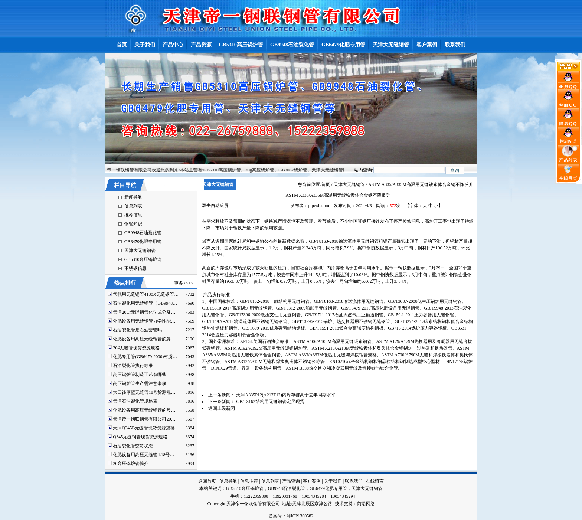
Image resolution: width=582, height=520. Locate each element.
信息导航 (228, 481)
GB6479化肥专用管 (143, 241)
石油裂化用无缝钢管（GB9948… (145, 303)
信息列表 (133, 206)
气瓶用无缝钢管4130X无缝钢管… (146, 294)
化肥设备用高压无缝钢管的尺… (144, 410)
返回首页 (207, 481)
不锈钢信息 (135, 268)
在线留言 (375, 481)
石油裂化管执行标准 (133, 365)
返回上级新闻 (221, 408)
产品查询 (291, 481)
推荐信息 (133, 215)
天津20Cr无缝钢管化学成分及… (144, 312)
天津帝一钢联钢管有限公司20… (144, 419)
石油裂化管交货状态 (133, 445)
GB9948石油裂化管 (143, 232)
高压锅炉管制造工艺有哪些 (139, 374)
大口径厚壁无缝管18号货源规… (144, 392)
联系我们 (354, 481)
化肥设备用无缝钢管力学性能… (144, 321)
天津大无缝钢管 (140, 250)
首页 (325, 184)
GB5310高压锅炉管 (143, 259)
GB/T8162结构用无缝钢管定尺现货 (270, 401)
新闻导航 (133, 197)
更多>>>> (183, 283)
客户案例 (312, 481)
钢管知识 (133, 223)
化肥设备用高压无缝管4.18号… (143, 454)
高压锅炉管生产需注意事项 (139, 383)
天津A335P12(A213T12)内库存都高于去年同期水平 (285, 395)
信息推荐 (249, 481)
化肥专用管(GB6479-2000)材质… (145, 356)
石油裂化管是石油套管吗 (137, 330)
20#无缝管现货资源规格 (136, 347)
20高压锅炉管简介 (130, 463)
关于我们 (333, 481)
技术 (339, 503)
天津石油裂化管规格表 (135, 401)
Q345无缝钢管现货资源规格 (140, 436)
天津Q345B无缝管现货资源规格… (146, 428)
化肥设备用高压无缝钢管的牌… (144, 338)
